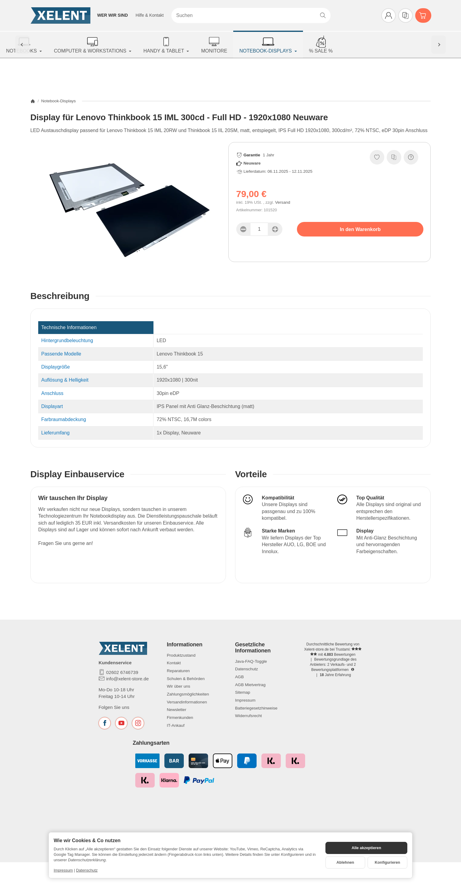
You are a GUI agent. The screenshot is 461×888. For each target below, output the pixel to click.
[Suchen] (251, 15)
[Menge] (259, 229)
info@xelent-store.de (127, 678)
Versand (282, 202)
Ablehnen (345, 862)
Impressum (63, 870)
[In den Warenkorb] (360, 229)
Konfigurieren (387, 862)
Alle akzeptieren (366, 847)
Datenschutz (87, 870)
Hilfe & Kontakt (150, 15)
